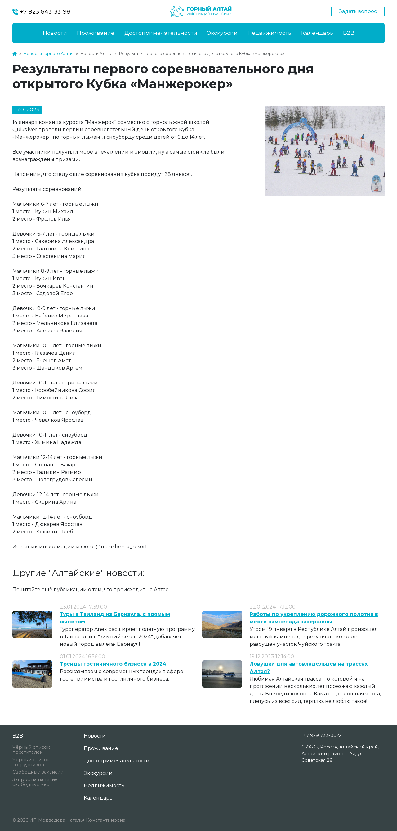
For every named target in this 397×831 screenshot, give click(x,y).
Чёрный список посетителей (31, 750)
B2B (349, 32)
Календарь (317, 32)
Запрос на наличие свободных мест (35, 782)
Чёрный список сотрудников (31, 762)
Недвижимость (269, 32)
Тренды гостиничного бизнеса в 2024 (113, 664)
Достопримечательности (160, 32)
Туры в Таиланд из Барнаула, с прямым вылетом (115, 618)
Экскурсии (222, 32)
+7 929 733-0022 (322, 735)
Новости (55, 32)
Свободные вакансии (38, 772)
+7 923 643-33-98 (41, 11)
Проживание (95, 32)
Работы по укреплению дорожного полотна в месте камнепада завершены (314, 618)
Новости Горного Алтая (49, 53)
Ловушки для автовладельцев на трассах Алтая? (309, 667)
